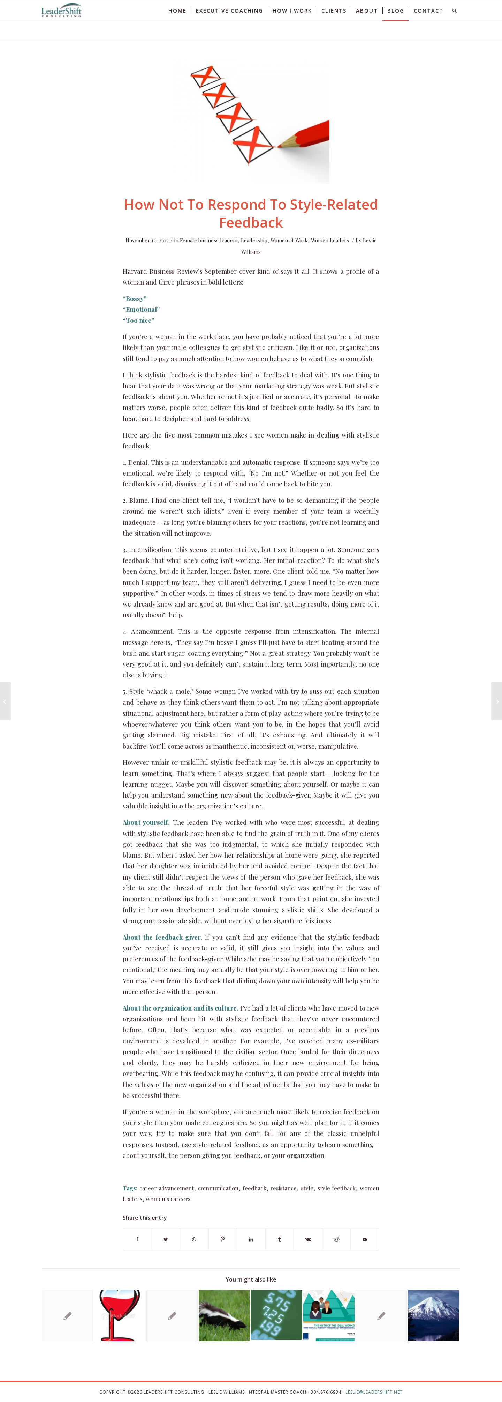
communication (218, 1188)
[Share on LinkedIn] (251, 1239)
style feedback (337, 1188)
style (307, 1188)
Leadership (254, 240)
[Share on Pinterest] (223, 1239)
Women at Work (289, 240)
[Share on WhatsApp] (194, 1239)
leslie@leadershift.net (374, 1392)
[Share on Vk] (308, 1239)
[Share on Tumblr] (280, 1239)
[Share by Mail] (365, 1239)
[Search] (455, 10)
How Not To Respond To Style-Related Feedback (251, 213)
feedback (254, 1188)
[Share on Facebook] (137, 1239)
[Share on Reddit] (336, 1239)
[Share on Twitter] (166, 1239)
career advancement (166, 1188)
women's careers (168, 1199)
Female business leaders (209, 240)
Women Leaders (330, 240)
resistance (283, 1188)
